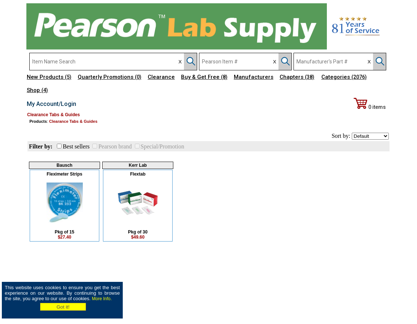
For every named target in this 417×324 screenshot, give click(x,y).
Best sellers (76, 146)
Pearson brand (115, 146)
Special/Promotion (162, 146)
